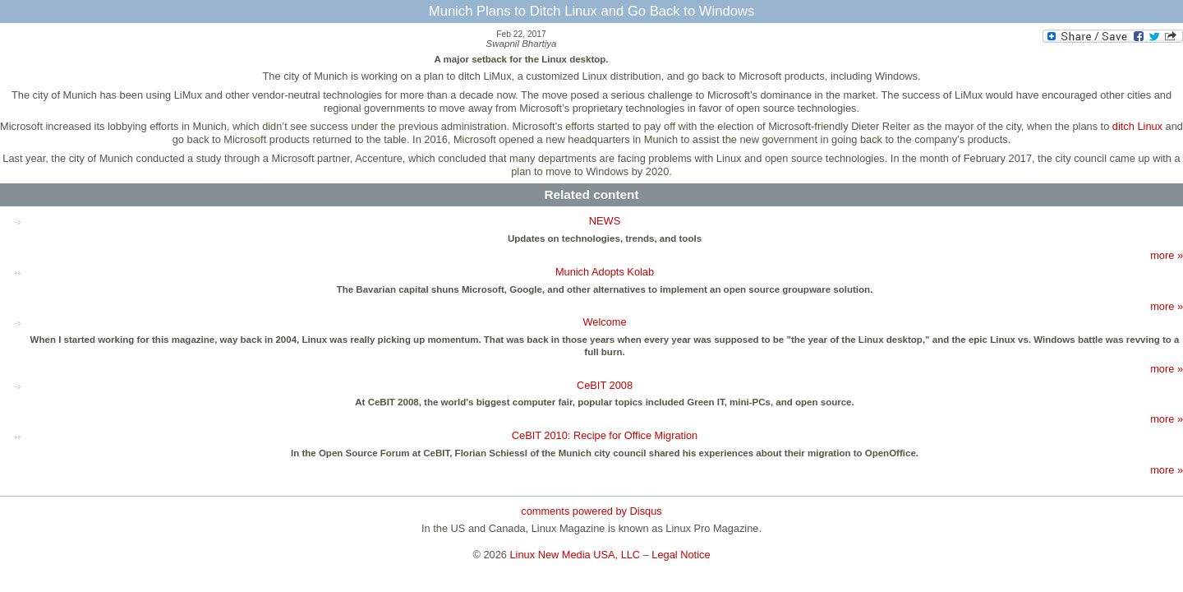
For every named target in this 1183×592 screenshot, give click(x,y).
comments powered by (591, 511)
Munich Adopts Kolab (604, 272)
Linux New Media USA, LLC (575, 554)
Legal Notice (680, 554)
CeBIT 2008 (605, 385)
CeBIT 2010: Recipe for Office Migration (604, 435)
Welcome (604, 322)
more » (1166, 255)
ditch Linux (1137, 126)
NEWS (604, 221)
